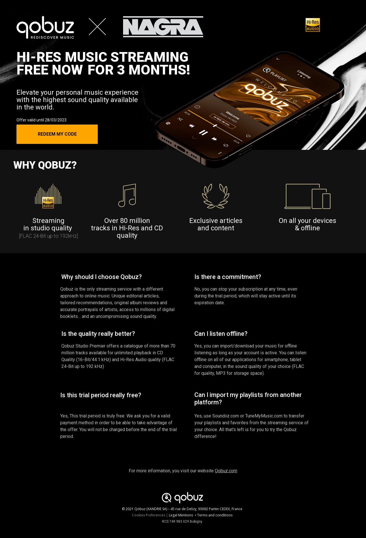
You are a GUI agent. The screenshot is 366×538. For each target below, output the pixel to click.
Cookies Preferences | (150, 515)
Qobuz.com (226, 470)
